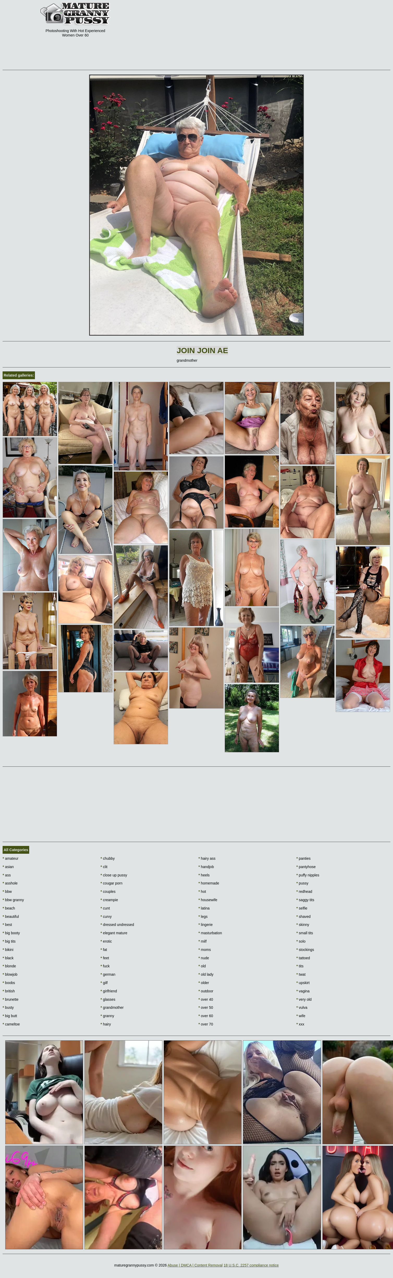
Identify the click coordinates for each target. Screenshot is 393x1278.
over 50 (206, 1007)
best (7, 925)
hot (202, 891)
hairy (106, 1024)
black (8, 958)
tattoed (303, 958)
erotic (106, 941)
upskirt (303, 983)
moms (205, 950)
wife (300, 1016)
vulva (301, 1007)
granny (107, 1016)
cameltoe (11, 1024)
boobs (9, 983)
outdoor (206, 991)
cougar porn (111, 883)
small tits (304, 933)
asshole (10, 883)
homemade (209, 883)
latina (204, 908)
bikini (8, 950)
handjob (206, 867)
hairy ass (207, 858)
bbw (7, 891)
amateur (11, 858)
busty (8, 1007)
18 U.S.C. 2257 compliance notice (251, 1265)
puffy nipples (307, 875)
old (202, 966)
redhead (304, 891)
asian (8, 867)
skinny (302, 925)
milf (203, 941)
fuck (105, 966)
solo (300, 941)
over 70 (206, 1024)
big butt (10, 1016)
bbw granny (13, 900)
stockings (305, 950)
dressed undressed (117, 925)
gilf (104, 983)
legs (203, 916)
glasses (108, 999)
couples (108, 891)
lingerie (206, 925)
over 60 (206, 1016)
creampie (109, 900)
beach (9, 908)
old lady (206, 974)
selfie (301, 908)
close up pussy (114, 875)
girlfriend (109, 991)
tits (299, 966)
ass (7, 875)
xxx (300, 1024)
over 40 (206, 999)
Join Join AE (202, 350)
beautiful (11, 916)
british (9, 991)
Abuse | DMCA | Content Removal (195, 1265)
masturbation (210, 933)
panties (303, 858)
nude (204, 958)
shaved (303, 916)
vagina (303, 991)
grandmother (112, 1007)
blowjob (10, 974)
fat (104, 950)
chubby (108, 858)
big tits (9, 941)
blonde (9, 966)
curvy (106, 916)
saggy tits (305, 900)
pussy (302, 883)
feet (105, 958)
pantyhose (306, 867)
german (108, 974)
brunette (11, 999)
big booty (11, 933)
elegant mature (114, 933)
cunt (105, 908)
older (204, 983)
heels (204, 875)
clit (104, 867)
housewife (208, 900)
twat (300, 974)
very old (303, 999)
